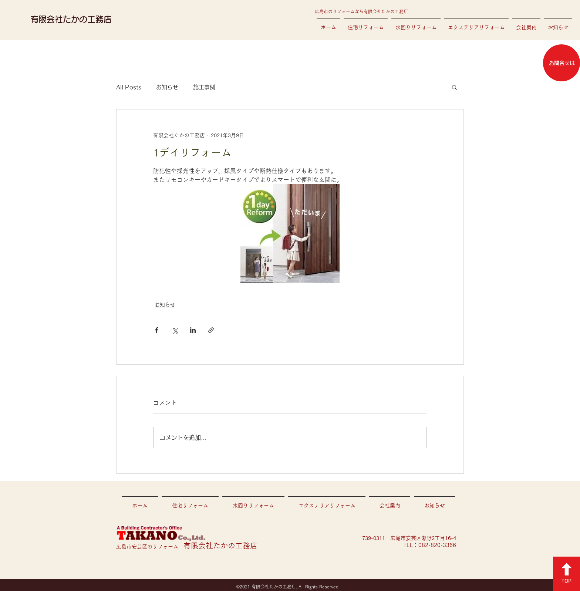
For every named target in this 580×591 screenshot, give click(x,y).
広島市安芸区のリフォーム (186, 546)
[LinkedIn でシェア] (192, 330)
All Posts (128, 87)
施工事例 (204, 87)
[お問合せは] (561, 62)
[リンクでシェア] (211, 330)
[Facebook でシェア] (156, 330)
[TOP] (566, 574)
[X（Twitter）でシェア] (174, 330)
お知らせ (167, 87)
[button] (454, 87)
